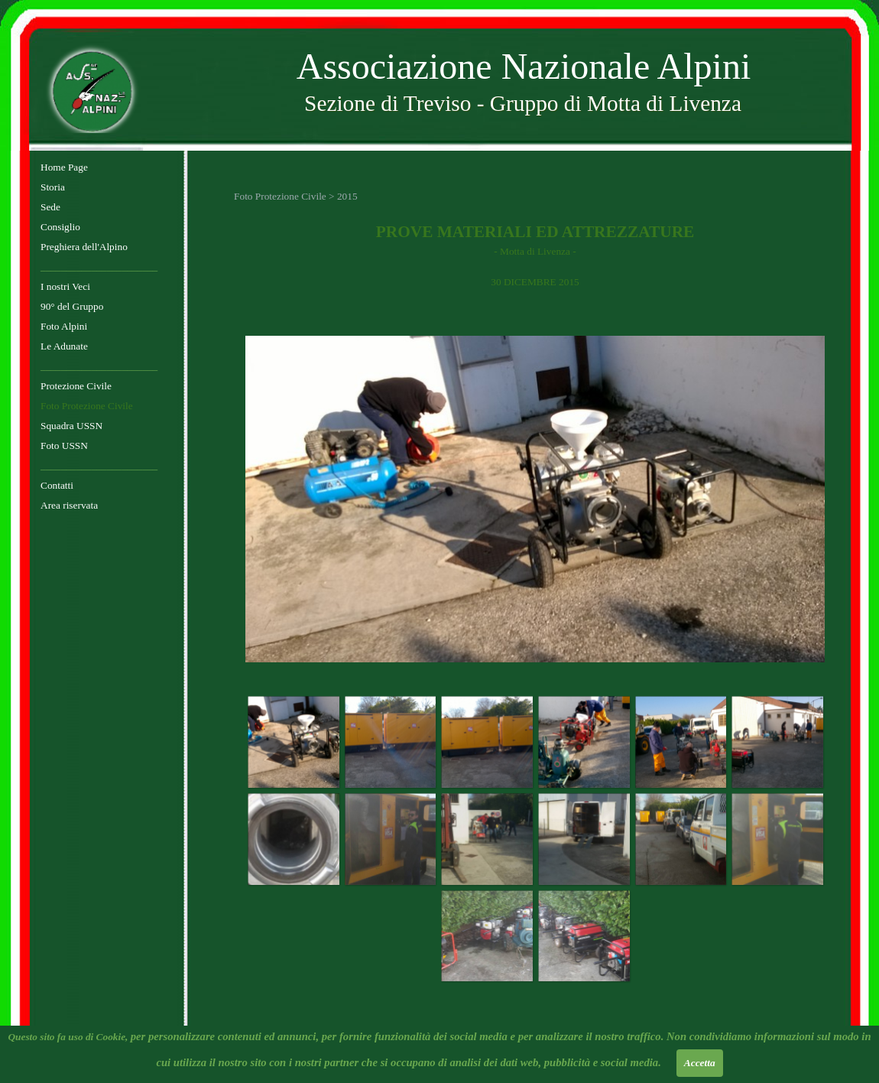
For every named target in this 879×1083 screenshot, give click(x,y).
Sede (50, 207)
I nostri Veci (65, 286)
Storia (53, 187)
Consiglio (60, 227)
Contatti (57, 485)
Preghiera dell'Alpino (84, 246)
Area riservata (69, 505)
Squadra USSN (71, 425)
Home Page (64, 167)
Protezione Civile (76, 386)
